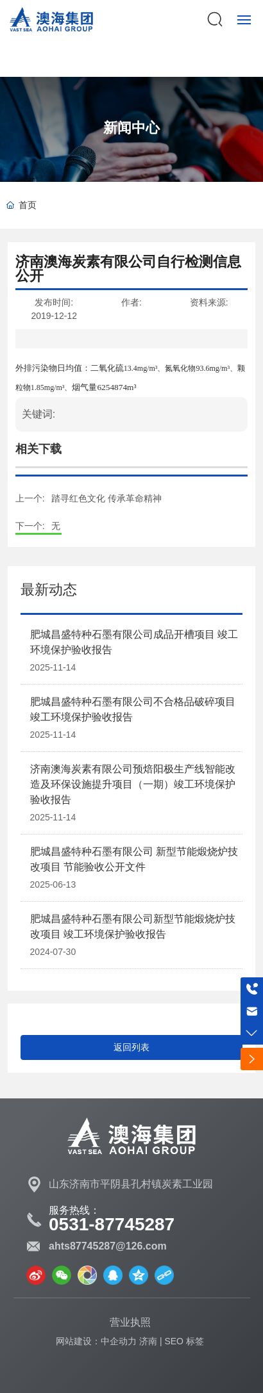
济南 (148, 1341)
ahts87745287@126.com (108, 1246)
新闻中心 (131, 128)
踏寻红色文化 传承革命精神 (106, 498)
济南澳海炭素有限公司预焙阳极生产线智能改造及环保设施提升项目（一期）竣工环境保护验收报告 (132, 784)
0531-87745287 (111, 1224)
